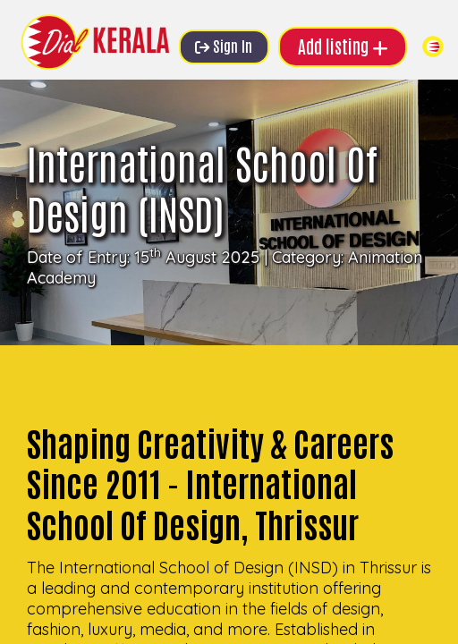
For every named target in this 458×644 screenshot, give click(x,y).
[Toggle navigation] (433, 46)
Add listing (343, 45)
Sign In (223, 45)
